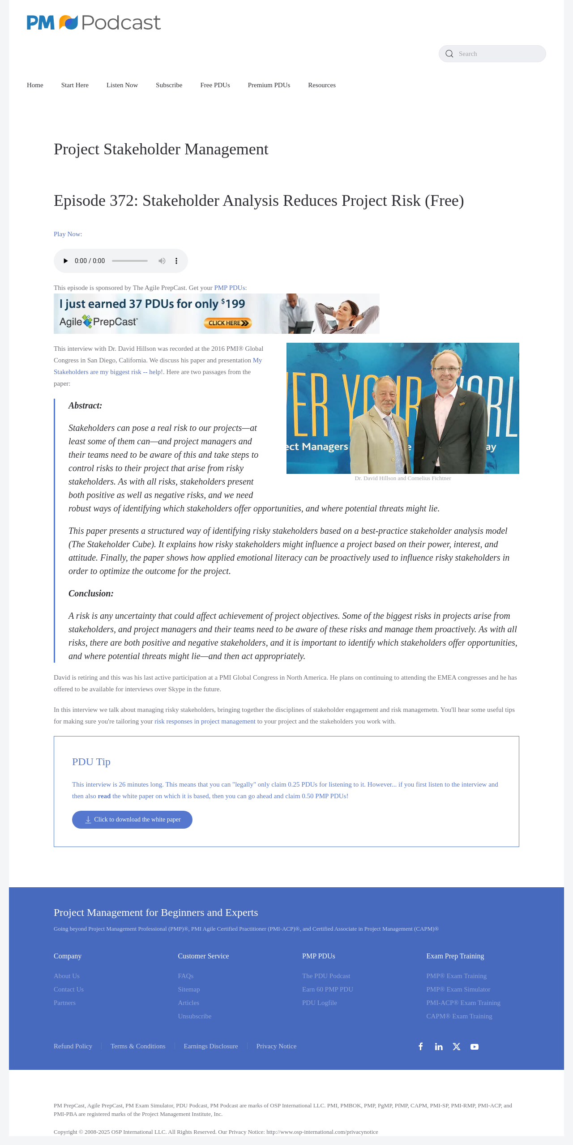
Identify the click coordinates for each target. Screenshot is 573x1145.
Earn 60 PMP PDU (327, 989)
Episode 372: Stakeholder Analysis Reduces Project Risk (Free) (259, 200)
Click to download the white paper (132, 819)
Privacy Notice (277, 1046)
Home (35, 85)
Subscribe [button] (169, 85)
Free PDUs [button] (215, 85)
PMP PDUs (229, 287)
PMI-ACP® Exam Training (464, 1002)
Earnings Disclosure (211, 1046)
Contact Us (69, 989)
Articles (188, 1002)
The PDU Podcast (326, 975)
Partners (65, 1002)
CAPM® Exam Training (459, 1016)
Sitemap (189, 989)
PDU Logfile (319, 1002)
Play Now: (68, 234)
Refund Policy (73, 1046)
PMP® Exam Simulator (459, 989)
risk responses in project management (205, 721)
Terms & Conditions (138, 1046)
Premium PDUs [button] (269, 85)
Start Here (75, 85)
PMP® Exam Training (457, 975)
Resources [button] (322, 85)
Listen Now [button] (122, 85)
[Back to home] (94, 22)
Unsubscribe (195, 1016)
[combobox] (492, 53)
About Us (67, 975)
